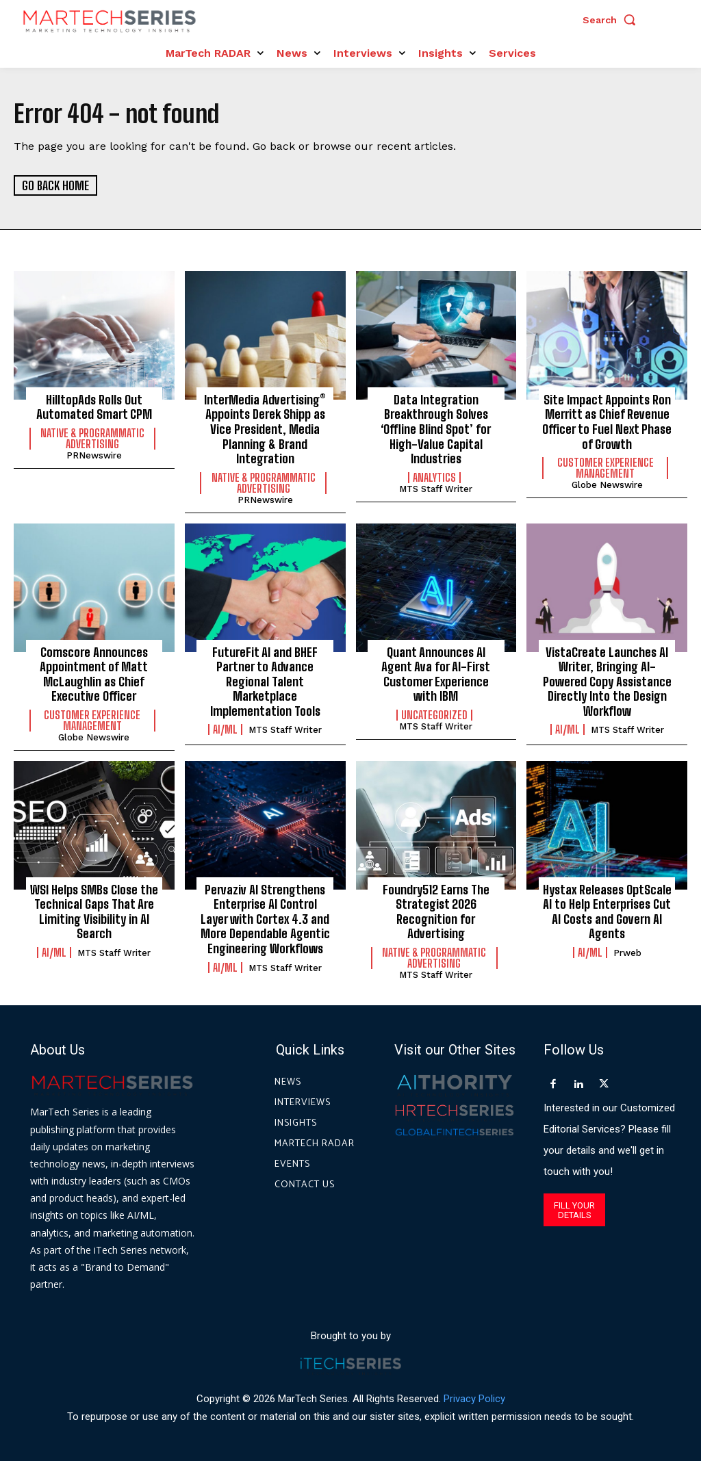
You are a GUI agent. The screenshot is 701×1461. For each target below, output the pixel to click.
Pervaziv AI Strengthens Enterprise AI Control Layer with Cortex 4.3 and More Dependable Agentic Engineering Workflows (265, 919)
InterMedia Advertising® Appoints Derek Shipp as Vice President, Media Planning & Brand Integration (265, 429)
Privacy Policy (474, 1399)
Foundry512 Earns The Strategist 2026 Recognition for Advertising (436, 912)
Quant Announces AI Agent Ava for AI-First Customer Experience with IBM (435, 673)
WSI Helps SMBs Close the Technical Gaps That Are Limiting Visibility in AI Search (94, 912)
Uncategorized (434, 715)
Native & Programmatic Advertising (92, 439)
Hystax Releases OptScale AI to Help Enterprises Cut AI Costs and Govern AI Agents (607, 912)
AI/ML (225, 729)
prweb (627, 953)
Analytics (434, 477)
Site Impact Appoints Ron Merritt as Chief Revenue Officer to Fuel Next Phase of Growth (607, 422)
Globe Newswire (607, 485)
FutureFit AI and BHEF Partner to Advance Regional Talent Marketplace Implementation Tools (265, 681)
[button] (613, 19)
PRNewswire (94, 455)
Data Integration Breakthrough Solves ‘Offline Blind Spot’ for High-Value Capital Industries (436, 429)
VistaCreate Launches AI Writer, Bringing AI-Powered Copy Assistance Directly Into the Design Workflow (607, 681)
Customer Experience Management (605, 468)
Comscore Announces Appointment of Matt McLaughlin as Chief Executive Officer (94, 673)
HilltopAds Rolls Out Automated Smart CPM (94, 407)
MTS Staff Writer (435, 489)
